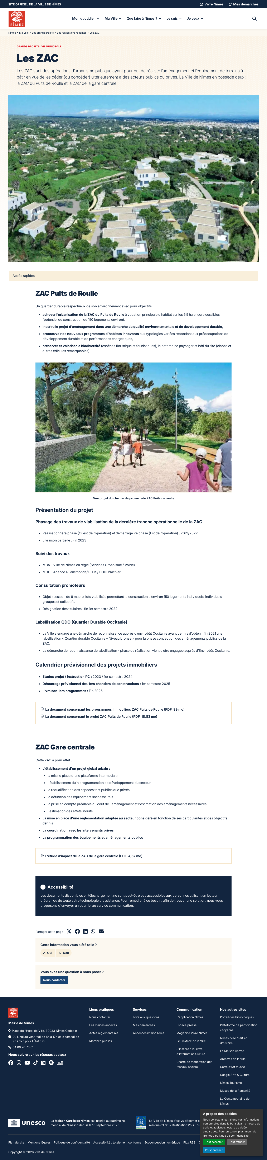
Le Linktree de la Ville (191, 1041)
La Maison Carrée (232, 1051)
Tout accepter (214, 1142)
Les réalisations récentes (71, 32)
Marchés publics (100, 1041)
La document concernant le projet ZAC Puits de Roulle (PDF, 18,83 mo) (101, 716)
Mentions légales (39, 1142)
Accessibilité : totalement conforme (117, 1142)
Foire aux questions (146, 1017)
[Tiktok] (35, 1063)
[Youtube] (27, 1063)
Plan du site (16, 1142)
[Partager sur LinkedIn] (85, 932)
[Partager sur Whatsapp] (93, 932)
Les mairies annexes (103, 1025)
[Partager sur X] (69, 932)
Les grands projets (43, 32)
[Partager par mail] (101, 932)
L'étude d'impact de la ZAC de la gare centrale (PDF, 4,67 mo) (93, 856)
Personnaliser (214, 1150)
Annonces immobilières (148, 1033)
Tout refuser (237, 1142)
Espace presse (186, 1025)
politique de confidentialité (231, 1135)
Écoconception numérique (162, 1142)
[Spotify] (51, 1063)
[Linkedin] (43, 1063)
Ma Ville (24, 32)
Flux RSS (189, 1142)
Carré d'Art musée (232, 1067)
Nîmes (12, 32)
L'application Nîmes (189, 1017)
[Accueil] (16, 18)
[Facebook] (10, 1063)
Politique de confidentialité (72, 1142)
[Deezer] (60, 1063)
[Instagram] (19, 1063)
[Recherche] (254, 19)
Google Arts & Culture (234, 1074)
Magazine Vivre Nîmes (191, 1033)
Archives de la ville (233, 1059)
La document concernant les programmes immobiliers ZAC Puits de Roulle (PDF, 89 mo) (115, 709)
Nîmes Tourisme (231, 1082)
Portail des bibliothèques (237, 1017)
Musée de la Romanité (235, 1090)
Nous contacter (99, 1017)
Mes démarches (144, 1025)
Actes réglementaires (103, 1033)
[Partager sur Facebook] (77, 932)
